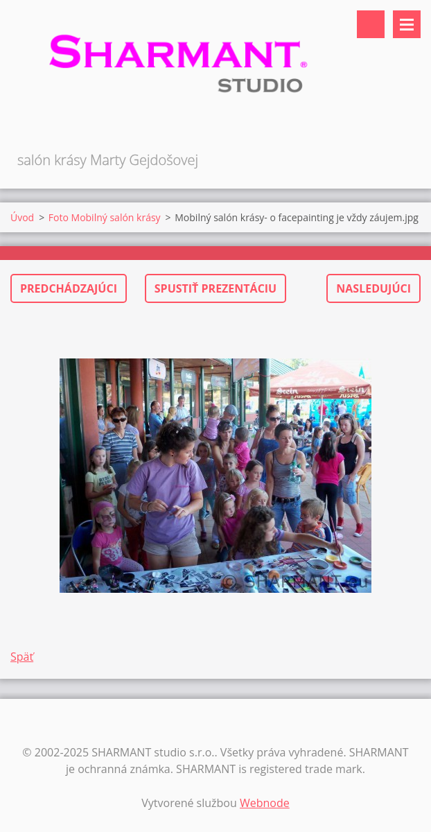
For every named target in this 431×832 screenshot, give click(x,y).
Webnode (265, 803)
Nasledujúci (373, 288)
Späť (21, 656)
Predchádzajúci (68, 288)
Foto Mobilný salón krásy (105, 217)
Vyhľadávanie (371, 24)
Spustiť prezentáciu (215, 288)
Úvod (22, 217)
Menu (407, 24)
